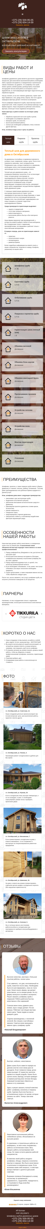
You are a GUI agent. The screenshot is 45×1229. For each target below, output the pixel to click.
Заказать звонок (22, 25)
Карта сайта (22, 1227)
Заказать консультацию (16, 51)
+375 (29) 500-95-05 (22, 20)
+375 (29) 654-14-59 (22, 22)
